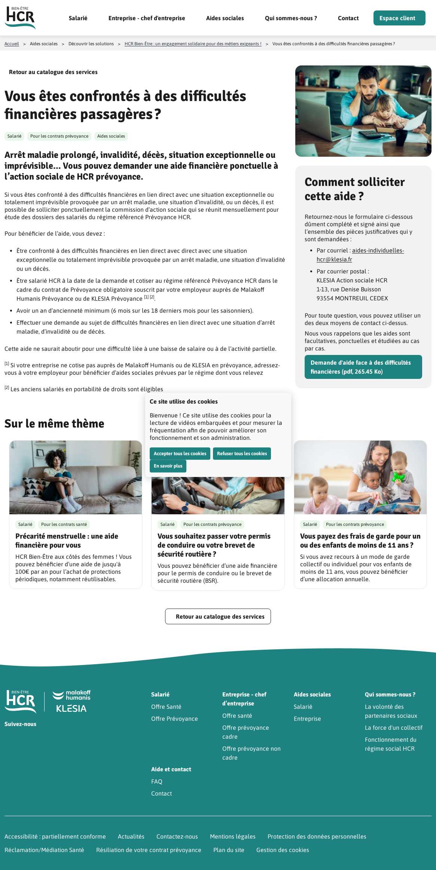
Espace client (397, 18)
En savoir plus (168, 466)
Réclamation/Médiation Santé (44, 849)
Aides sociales (225, 18)
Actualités (131, 836)
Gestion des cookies (282, 849)
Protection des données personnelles (317, 836)
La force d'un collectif (394, 727)
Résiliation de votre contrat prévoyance (148, 849)
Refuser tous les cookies (242, 453)
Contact (348, 18)
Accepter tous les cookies (180, 453)
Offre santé (237, 715)
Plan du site (228, 849)
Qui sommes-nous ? (291, 18)
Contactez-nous (177, 836)
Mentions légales (233, 836)
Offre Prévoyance (174, 718)
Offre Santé (166, 706)
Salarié (78, 18)
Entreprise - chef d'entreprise (147, 18)
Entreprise (307, 718)
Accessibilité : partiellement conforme (55, 836)
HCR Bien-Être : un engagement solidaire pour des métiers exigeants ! (193, 43)
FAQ (156, 781)
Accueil (11, 43)
